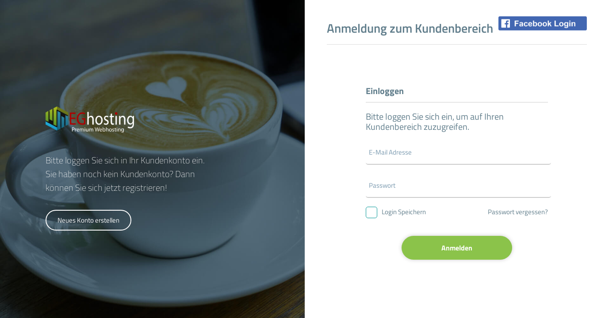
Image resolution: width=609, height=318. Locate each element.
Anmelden (456, 247)
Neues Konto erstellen (88, 220)
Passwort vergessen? (518, 212)
